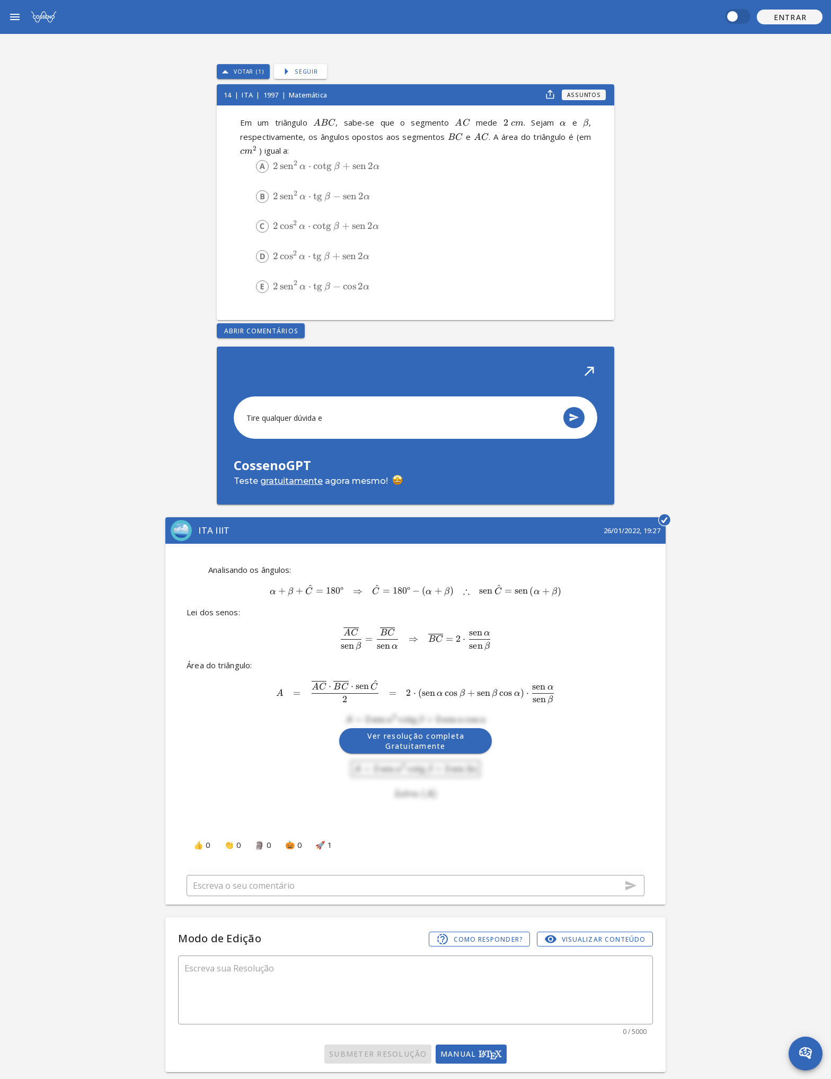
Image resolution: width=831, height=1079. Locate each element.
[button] (790, 17)
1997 (271, 95)
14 (228, 95)
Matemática (308, 95)
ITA (248, 95)
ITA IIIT (213, 530)
